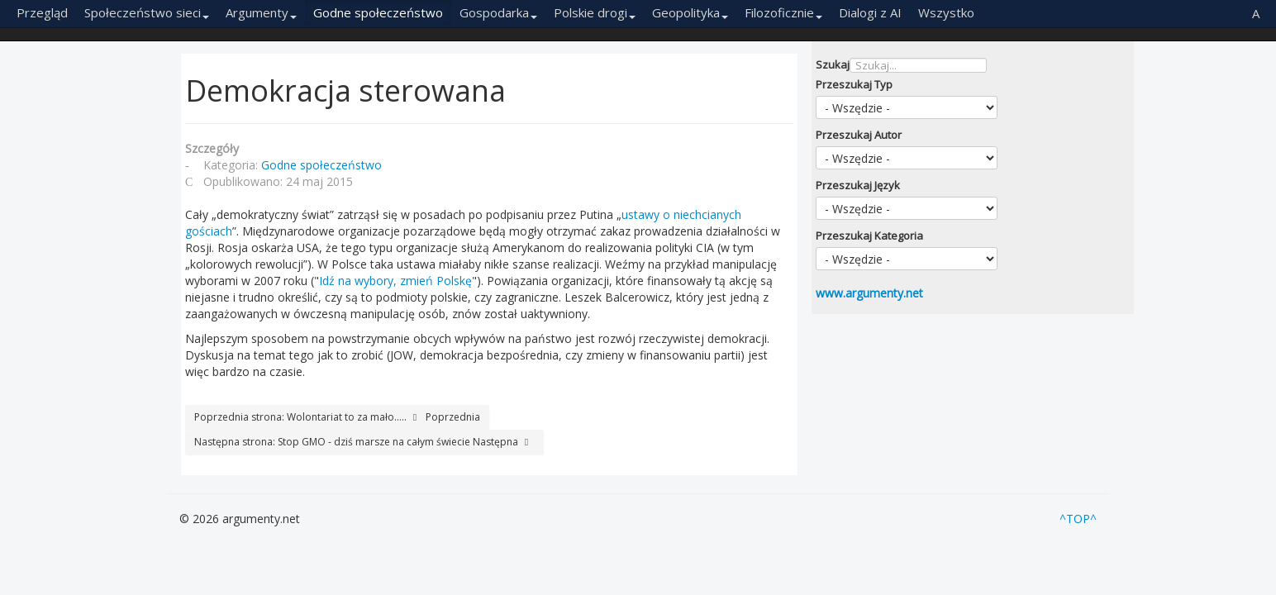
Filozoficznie (783, 12)
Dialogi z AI (870, 12)
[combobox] (918, 65)
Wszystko (946, 12)
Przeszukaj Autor (859, 134)
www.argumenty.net (869, 293)
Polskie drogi (595, 12)
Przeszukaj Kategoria (869, 235)
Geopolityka (690, 12)
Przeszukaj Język (858, 185)
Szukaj (833, 64)
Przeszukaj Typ (854, 84)
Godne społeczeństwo (378, 12)
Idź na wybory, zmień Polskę (395, 280)
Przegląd (42, 12)
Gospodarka (498, 12)
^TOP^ (1078, 518)
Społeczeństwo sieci (146, 12)
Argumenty (261, 12)
